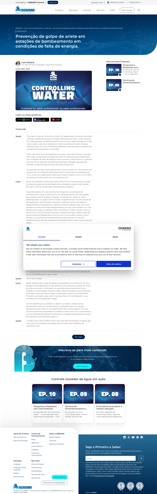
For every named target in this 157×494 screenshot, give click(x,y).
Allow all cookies (113, 264)
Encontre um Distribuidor (54, 483)
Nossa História (55, 437)
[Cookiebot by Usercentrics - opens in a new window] (120, 229)
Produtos (60, 10)
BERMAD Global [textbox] (117, 2)
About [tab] (115, 237)
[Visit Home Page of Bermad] (25, 12)
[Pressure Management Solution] (47, 403)
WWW (94, 492)
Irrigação (17, 464)
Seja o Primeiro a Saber (103, 447)
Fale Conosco (127, 10)
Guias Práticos (37, 446)
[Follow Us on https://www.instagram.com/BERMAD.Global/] (137, 438)
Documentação (37, 464)
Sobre (113, 10)
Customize (78, 264)
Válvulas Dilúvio (19, 437)
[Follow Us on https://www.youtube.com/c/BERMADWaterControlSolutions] (133, 438)
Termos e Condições (20, 491)
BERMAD (19, 28)
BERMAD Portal (97, 3)
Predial (16, 473)
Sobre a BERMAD (57, 434)
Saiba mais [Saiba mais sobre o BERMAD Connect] (53, 2)
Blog (33, 439)
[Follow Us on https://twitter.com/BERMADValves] (129, 438)
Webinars (35, 443)
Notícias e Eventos (56, 444)
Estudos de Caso (37, 474)
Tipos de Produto (21, 434)
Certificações (36, 471)
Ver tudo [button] (78, 337)
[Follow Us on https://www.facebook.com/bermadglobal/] (141, 438)
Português (135, 2)
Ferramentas (36, 467)
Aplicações (74, 10)
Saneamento (18, 477)
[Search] (138, 10)
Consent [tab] (42, 237)
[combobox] (118, 2)
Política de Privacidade (39, 491)
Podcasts (48, 28)
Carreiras (52, 441)
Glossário (35, 450)
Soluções (88, 10)
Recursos (102, 10)
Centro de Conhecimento (33, 28)
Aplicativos (35, 478)
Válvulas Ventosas (20, 441)
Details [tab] (78, 237)
